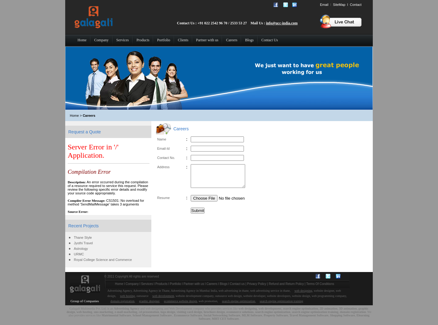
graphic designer (149, 301)
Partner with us (194, 284)
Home (119, 284)
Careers (211, 284)
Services (147, 284)
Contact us (237, 284)
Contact (355, 4)
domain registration (122, 301)
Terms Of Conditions (320, 284)
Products (161, 284)
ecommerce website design (180, 301)
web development (163, 296)
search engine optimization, (239, 301)
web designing (303, 290)
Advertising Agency (127, 308)
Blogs (224, 284)
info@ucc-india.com (282, 23)
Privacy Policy (256, 284)
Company (132, 284)
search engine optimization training (281, 301)
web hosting (127, 296)
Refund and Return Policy (286, 284)
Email (324, 4)
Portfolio (175, 284)
